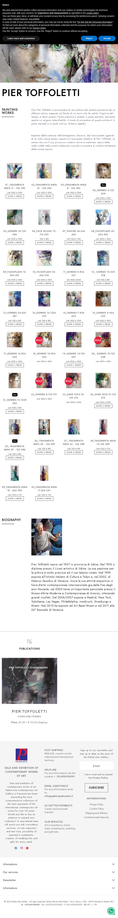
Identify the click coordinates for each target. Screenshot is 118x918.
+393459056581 (32, 904)
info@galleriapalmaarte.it (59, 796)
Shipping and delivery (96, 813)
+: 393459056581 (64, 776)
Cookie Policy (96, 808)
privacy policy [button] (39, 28)
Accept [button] (107, 38)
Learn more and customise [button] (21, 38)
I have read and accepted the (98, 776)
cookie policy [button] (92, 13)
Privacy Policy (100, 777)
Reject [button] (89, 38)
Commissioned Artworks (96, 817)
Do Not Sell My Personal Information (94, 22)
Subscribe (96, 788)
